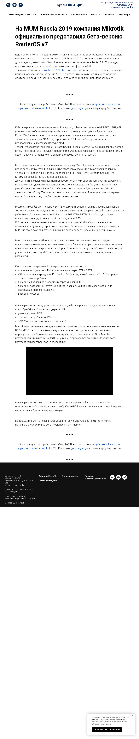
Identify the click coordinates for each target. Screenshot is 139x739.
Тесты (94, 14)
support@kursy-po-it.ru (15, 485)
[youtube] (14, 5)
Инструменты (78, 14)
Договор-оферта (70, 476)
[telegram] (21, 5)
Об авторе (124, 14)
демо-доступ (79, 108)
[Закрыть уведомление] (132, 715)
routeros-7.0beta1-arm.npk (60, 70)
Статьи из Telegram (48, 480)
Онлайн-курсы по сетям (52, 14)
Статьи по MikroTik (47, 476)
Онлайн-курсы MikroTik (21, 14)
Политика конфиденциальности (95, 477)
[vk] (8, 5)
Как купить (109, 14)
